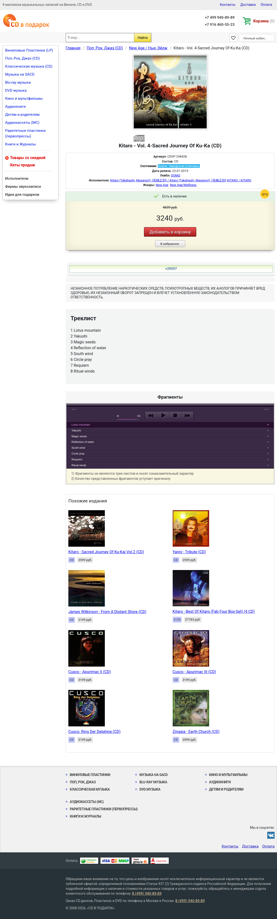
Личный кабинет (255, 38)
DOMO (175, 175)
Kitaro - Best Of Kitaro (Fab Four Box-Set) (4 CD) (214, 611)
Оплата (266, 5)
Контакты (227, 5)
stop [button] (175, 415)
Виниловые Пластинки (90, 775)
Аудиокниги (15, 106)
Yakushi (76, 430)
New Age (162, 185)
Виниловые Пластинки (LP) (29, 50)
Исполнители (16, 178)
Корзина (264, 21)
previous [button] (151, 415)
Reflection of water (82, 441)
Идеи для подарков (22, 194)
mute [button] (119, 416)
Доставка (248, 5)
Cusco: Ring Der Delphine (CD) (94, 731)
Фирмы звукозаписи (23, 186)
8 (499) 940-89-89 (146, 893)
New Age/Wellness (183, 185)
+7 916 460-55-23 (219, 24)
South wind (78, 447)
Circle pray (77, 453)
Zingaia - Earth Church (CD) (196, 731)
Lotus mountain (80, 424)
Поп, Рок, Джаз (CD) (22, 58)
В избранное (169, 244)
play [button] (170, 371)
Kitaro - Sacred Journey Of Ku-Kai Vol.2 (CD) (106, 552)
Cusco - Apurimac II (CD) (89, 671)
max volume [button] (139, 416)
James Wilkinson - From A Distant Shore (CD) (107, 611)
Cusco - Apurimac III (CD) (194, 671)
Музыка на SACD (20, 74)
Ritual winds (78, 465)
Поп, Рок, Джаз (83, 782)
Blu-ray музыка (18, 82)
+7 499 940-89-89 (219, 17)
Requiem (76, 459)
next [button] (187, 415)
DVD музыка (16, 90)
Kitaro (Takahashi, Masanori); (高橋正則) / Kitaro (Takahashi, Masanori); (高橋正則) (168, 180)
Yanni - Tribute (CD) (189, 552)
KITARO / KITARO (239, 180)
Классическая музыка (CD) (29, 66)
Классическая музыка (90, 789)
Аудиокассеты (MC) (22, 122)
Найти (143, 38)
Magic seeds (79, 436)
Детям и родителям (22, 114)
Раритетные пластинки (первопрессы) (25, 133)
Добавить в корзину (170, 231)
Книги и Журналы (20, 144)
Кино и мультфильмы (24, 98)
